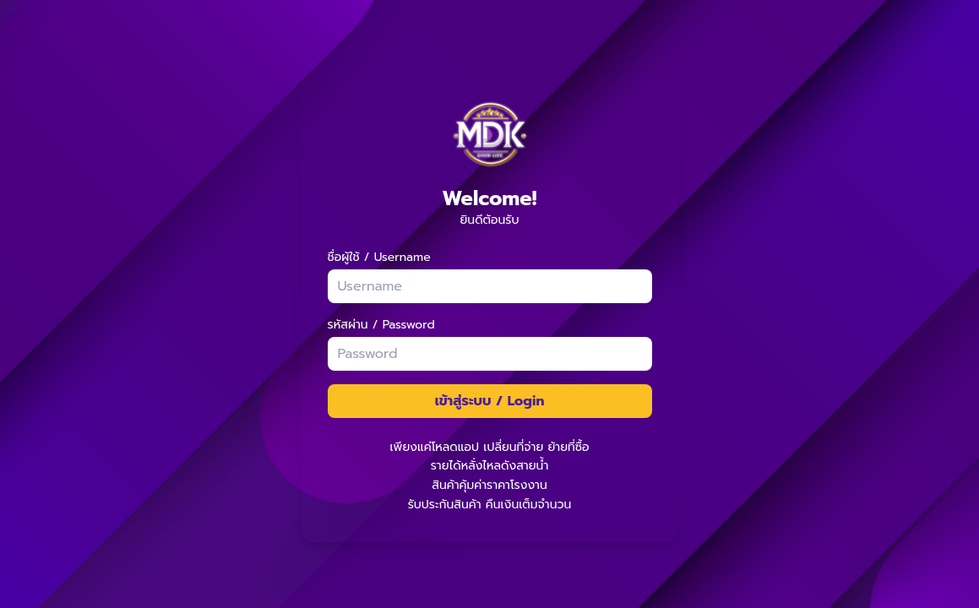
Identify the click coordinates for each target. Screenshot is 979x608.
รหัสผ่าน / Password (381, 325)
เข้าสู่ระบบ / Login (490, 401)
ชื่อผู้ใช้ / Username (379, 257)
